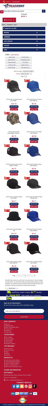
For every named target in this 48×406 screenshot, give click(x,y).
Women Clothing (9, 338)
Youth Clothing (8, 340)
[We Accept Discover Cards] (17, 393)
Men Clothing (8, 337)
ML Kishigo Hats (25, 67)
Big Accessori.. (11, 59)
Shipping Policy (8, 325)
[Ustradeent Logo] (14, 5)
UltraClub (7, 355)
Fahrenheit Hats (12, 62)
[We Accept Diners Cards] (22, 393)
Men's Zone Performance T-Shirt (13, 366)
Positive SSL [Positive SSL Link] (24, 396)
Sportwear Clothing (9, 343)
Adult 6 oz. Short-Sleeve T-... (12, 365)
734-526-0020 (16, 1)
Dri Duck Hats (25, 57)
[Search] (43, 11)
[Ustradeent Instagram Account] (30, 386)
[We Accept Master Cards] (31, 393)
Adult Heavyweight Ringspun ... (12, 361)
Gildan (6, 352)
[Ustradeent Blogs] (22, 386)
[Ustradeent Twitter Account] (18, 386)
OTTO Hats (25, 62)
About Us (7, 324)
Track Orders (8, 332)
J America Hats (12, 65)
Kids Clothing (8, 342)
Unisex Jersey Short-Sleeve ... (12, 360)
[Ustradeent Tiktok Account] (34, 386)
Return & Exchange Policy (11, 327)
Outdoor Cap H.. (25, 65)
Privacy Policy (8, 329)
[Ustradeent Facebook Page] (13, 386)
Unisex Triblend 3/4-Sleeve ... (12, 363)
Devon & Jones (8, 348)
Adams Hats (12, 57)
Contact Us (7, 330)
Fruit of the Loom (9, 350)
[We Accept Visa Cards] (35, 393)
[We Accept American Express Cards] (13, 393)
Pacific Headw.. (12, 67)
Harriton (6, 353)
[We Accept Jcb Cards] (26, 393)
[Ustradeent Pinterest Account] (26, 386)
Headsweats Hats (25, 59)
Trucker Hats (12, 288)
